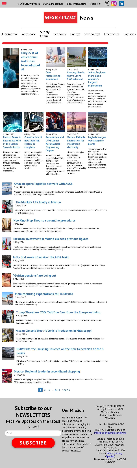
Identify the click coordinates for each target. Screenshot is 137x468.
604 (57, 390)
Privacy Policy (114, 453)
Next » (66, 390)
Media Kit (95, 3)
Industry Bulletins (76, 3)
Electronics (111, 34)
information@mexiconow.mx (110, 432)
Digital (53, 3)
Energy (75, 34)
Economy (60, 34)
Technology (92, 34)
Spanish (110, 456)
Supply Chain (44, 34)
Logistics (129, 34)
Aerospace (29, 34)
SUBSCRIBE (33, 443)
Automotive (9, 34)
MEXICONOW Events (29, 3)
